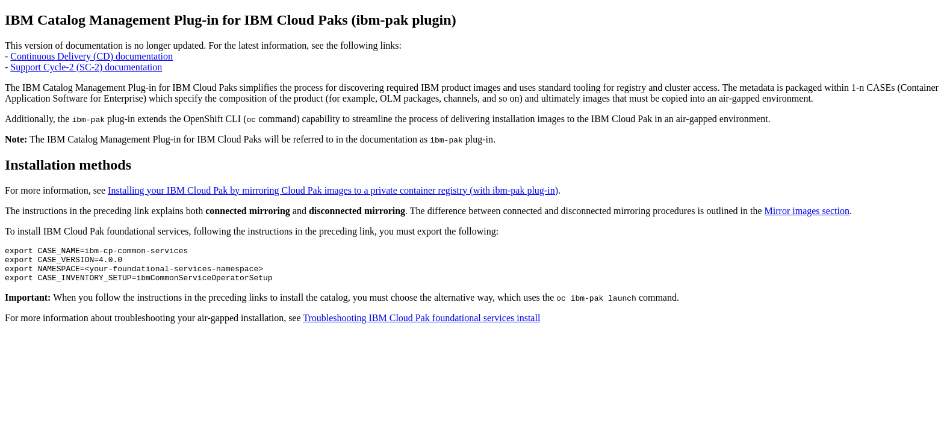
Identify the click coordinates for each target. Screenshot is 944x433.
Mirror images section (807, 211)
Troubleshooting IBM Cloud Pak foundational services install (421, 325)
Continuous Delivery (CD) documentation (91, 56)
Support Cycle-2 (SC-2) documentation (86, 67)
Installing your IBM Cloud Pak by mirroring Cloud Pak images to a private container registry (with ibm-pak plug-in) (333, 190)
